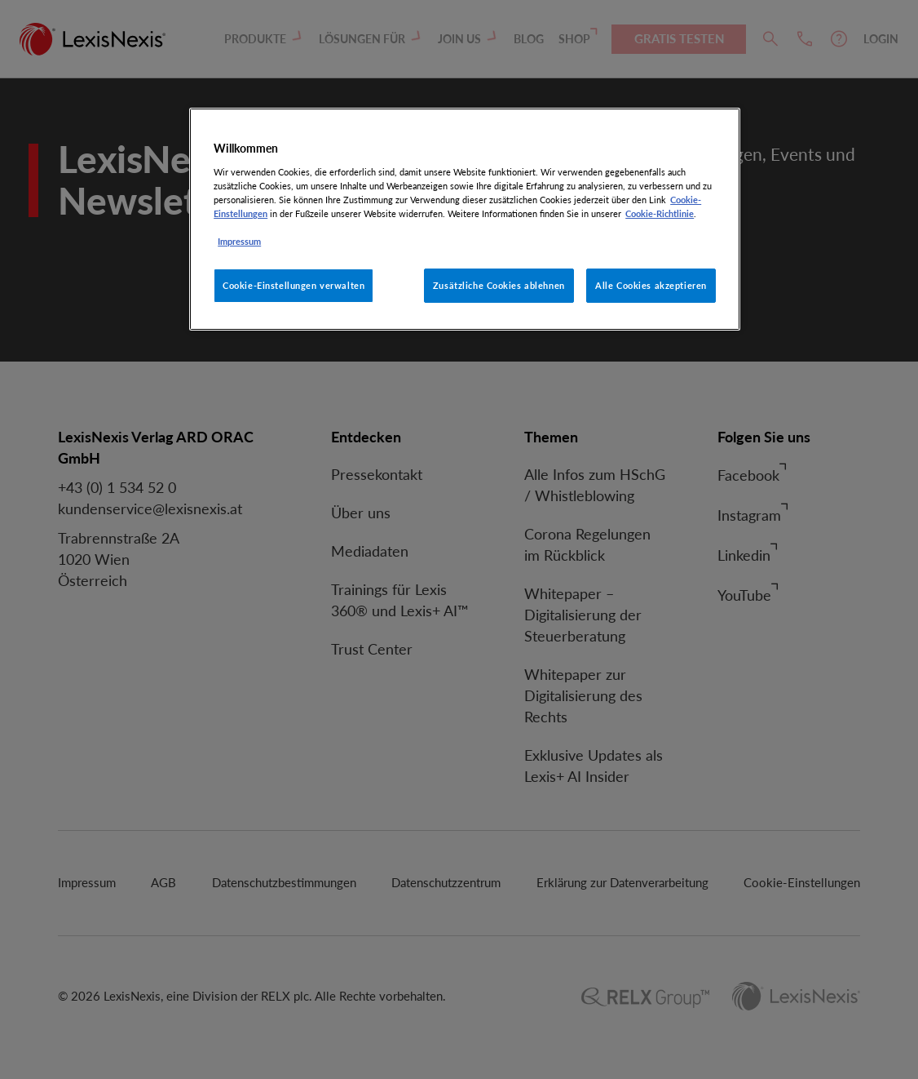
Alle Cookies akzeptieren (651, 285)
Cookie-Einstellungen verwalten (293, 285)
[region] (464, 219)
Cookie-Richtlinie (659, 213)
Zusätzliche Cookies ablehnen (499, 285)
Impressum (239, 241)
